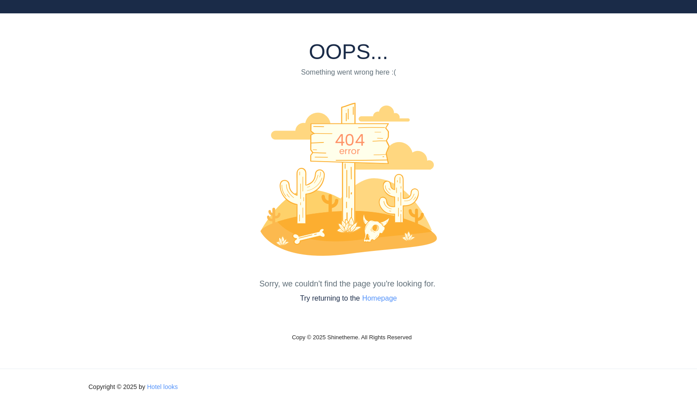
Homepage (379, 298)
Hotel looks (162, 386)
